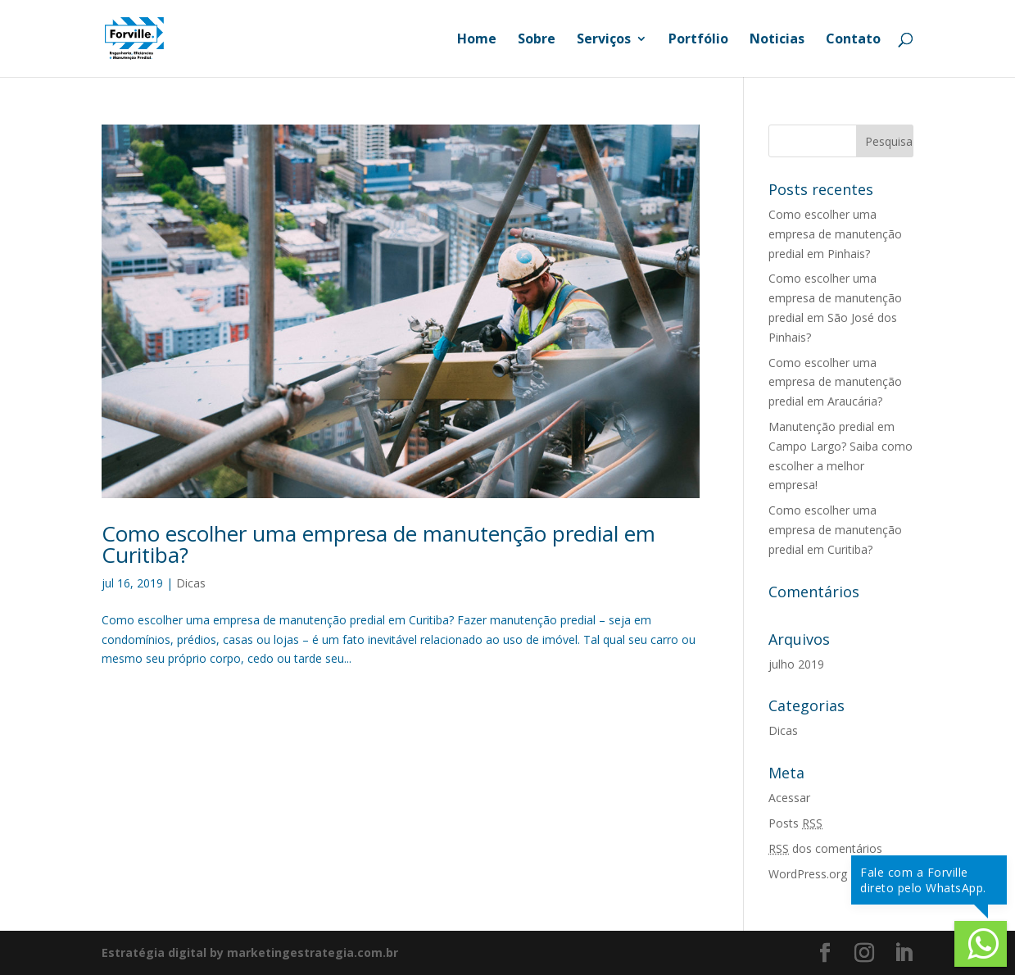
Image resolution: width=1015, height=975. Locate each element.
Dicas (191, 583)
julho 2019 (796, 664)
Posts (795, 823)
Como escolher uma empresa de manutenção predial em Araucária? (835, 382)
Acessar (789, 797)
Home (476, 40)
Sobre (536, 40)
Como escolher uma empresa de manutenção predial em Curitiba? (378, 544)
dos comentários (825, 848)
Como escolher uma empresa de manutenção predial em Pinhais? (835, 233)
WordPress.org (807, 874)
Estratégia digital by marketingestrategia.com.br (250, 952)
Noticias (777, 40)
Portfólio (698, 40)
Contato (853, 40)
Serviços (604, 40)
